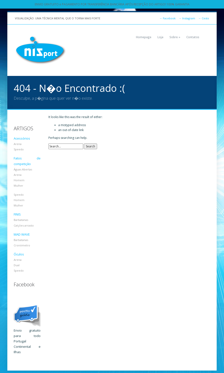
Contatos (192, 37)
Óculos (19, 254)
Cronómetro (22, 245)
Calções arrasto (24, 225)
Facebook (167, 18)
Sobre (174, 37)
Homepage (143, 37)
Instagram (187, 18)
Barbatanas (21, 220)
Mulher (18, 185)
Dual (17, 265)
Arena (18, 144)
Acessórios (22, 138)
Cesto (203, 18)
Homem (19, 180)
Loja (160, 37)
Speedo (19, 149)
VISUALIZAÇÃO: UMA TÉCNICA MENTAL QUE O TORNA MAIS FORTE (57, 18)
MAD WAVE (22, 234)
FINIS (17, 214)
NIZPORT (40, 50)
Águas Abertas (23, 169)
